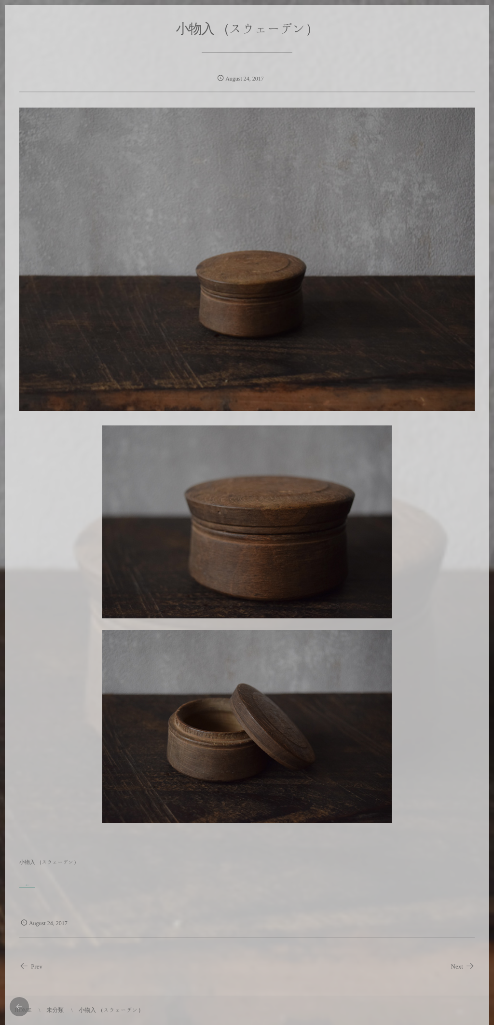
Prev (30, 966)
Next (463, 966)
